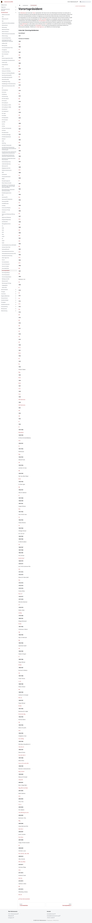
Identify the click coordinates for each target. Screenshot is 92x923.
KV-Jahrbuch (4, 109)
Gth (19, 241)
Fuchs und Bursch (6, 69)
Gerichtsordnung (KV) (7, 75)
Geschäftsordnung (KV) (7, 77)
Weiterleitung (4, 310)
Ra (19, 358)
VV (2, 238)
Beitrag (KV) (4, 45)
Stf (19, 331)
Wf (19, 87)
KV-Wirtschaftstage (6, 134)
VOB (3, 228)
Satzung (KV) (5, 197)
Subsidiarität (5, 221)
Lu (20, 804)
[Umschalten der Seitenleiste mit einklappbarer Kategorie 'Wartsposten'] (15, 309)
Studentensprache (5, 304)
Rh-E (20, 853)
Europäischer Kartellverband (8, 60)
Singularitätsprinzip (6, 219)
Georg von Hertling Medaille (8, 73)
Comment (3, 293)
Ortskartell (4, 174)
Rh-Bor (20, 665)
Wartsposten (4, 308)
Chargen (3, 291)
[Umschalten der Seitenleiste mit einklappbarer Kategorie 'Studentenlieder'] (15, 300)
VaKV (3, 243)
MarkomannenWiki (8, 1)
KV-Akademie (5, 90)
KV (2, 88)
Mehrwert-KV (5, 166)
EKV (3, 56)
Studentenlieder (4, 300)
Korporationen (4, 298)
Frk (19, 175)
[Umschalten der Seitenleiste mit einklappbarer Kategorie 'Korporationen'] (15, 298)
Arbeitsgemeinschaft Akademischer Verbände (7, 40)
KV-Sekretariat (5, 132)
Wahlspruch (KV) (5, 279)
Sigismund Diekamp (6, 217)
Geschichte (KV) (5, 79)
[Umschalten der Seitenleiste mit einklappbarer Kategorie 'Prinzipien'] (15, 302)
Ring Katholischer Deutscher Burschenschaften (8, 190)
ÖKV (3, 172)
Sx (19, 164)
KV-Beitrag (4, 94)
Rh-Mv (20, 623)
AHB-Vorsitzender (6, 14)
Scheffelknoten (5, 203)
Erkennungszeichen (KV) (7, 58)
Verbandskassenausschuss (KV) (9, 253)
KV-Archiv (4, 92)
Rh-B (20, 377)
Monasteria (21, 432)
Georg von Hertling (6, 71)
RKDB (3, 178)
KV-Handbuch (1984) (6, 107)
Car (19, 202)
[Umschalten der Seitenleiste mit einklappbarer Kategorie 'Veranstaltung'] (15, 306)
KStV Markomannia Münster (5, 10)
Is (22, 829)
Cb (19, 282)
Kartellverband (4, 12)
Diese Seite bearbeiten (24, 899)
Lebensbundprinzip (6, 164)
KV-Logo (4, 113)
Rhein (26, 788)
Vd (19, 293)
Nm (19, 131)
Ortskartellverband (6, 176)
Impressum (49, 920)
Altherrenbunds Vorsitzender (8, 33)
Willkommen (4, 5)
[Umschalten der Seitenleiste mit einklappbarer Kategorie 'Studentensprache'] (15, 304)
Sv (19, 446)
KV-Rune (4, 130)
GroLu (22, 837)
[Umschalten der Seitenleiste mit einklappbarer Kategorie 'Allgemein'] (15, 7)
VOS (3, 234)
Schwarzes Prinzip (6, 210)
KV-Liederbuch (5, 111)
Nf (19, 714)
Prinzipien (3, 302)
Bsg (19, 372)
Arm (19, 82)
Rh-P (23, 771)
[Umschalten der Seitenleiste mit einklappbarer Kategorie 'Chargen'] (15, 292)
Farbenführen (5, 64)
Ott (19, 77)
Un (2, 226)
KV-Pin (3, 124)
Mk (19, 487)
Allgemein (3, 7)
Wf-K (22, 788)
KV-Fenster (4, 100)
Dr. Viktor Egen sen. (40, 27)
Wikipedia (11, 915)
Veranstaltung (4, 306)
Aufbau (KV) (4, 43)
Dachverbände (4, 289)
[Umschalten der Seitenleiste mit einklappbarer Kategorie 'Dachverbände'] (15, 290)
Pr (22, 763)
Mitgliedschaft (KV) (6, 168)
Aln (19, 544)
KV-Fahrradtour (5, 98)
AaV (3, 16)
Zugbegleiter (5, 285)
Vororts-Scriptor (5, 266)
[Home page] (20, 5)
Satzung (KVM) (5, 201)
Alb (19, 829)
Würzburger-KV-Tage (6, 283)
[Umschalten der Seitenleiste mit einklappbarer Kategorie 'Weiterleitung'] (15, 311)
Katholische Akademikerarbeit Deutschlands (8, 159)
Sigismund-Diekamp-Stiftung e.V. (8, 214)
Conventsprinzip (5, 52)
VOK (3, 230)
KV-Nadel (4, 115)
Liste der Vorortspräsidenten (80, 6)
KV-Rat (3, 126)
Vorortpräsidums (42, 20)
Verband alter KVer (6, 247)
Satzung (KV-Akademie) (7, 199)
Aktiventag (4, 27)
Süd (23, 755)
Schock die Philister (6, 207)
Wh (19, 66)
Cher (23, 558)
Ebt (19, 689)
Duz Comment (5, 54)
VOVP (3, 236)
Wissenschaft (5, 281)
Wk (19, 470)
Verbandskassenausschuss (8, 251)
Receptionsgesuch (6, 181)
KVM (3, 141)
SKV (3, 195)
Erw (19, 509)
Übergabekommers (6, 223)
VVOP (3, 240)
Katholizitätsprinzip (6, 161)
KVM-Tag (4, 143)
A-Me (20, 779)
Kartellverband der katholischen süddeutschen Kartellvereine (9, 152)
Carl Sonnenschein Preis (7, 47)
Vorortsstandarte (6, 274)
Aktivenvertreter (5, 29)
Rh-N (20, 479)
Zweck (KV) (4, 287)
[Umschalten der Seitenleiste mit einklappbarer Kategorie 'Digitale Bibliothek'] (15, 296)
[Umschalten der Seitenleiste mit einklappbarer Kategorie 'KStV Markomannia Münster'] (15, 9)
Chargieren (4, 49)
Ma (19, 593)
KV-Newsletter (5, 117)
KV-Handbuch (5, 102)
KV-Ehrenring (5, 96)
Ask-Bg (20, 613)
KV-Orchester (5, 119)
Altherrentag (5, 35)
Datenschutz (56, 920)
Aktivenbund (5, 25)
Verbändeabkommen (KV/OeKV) (9, 245)
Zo (20, 681)
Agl (2, 21)
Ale (19, 462)
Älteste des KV (5, 19)
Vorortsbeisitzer (5, 268)
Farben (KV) (4, 62)
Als (24, 788)
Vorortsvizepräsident (6, 276)
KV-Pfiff (3, 122)
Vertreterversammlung (7, 255)
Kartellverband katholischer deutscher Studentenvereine (8, 156)
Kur (26, 812)
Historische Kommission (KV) (8, 85)
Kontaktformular (51, 914)
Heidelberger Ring (6, 81)
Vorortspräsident (5, 270)
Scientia (3, 212)
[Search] (85, 2)
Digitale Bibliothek (5, 296)
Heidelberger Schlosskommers (9, 83)
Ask (19, 44)
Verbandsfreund (5, 249)
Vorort (3, 260)
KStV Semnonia (22, 399)
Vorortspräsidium (6, 272)
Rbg (19, 820)
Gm (19, 60)
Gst (21, 747)
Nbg (19, 788)
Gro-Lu (20, 763)
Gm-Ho (21, 714)
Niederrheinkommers (7, 170)
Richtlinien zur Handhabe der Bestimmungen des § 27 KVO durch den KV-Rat (8, 186)
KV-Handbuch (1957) (6, 105)
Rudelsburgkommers (6, 193)
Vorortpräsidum (5, 262)
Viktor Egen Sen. (5, 257)
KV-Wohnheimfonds (6, 136)
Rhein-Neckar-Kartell (6, 183)
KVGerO (3, 139)
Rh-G (20, 347)
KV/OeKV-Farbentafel (6, 145)
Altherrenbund (5, 31)
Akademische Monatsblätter (8, 23)
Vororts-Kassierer (6, 264)
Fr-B (3, 66)
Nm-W (20, 558)
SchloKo (3, 205)
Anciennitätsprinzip (6, 38)
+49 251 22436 (50, 917)
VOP (3, 232)
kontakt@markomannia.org (53, 915)
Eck (19, 837)
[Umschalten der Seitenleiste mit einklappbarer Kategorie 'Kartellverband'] (15, 12)
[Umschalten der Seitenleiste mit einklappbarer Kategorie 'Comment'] (15, 294)
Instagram (11, 917)
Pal (19, 93)
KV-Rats (22, 25)
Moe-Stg (23, 812)
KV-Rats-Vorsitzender (6, 128)
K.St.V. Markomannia (73, 1)
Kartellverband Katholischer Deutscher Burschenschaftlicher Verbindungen (9, 148)
